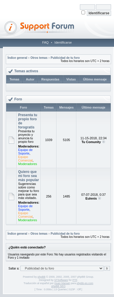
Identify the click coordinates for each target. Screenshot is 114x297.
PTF (75, 280)
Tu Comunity (91, 142)
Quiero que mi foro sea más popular (28, 176)
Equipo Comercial (25, 158)
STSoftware (61, 280)
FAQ (45, 42)
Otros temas (38, 57)
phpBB (41, 276)
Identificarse (63, 42)
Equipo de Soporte (25, 151)
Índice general (17, 57)
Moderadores (27, 164)
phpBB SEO (58, 286)
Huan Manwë (62, 283)
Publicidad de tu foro (65, 57)
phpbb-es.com (85, 283)
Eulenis (91, 198)
